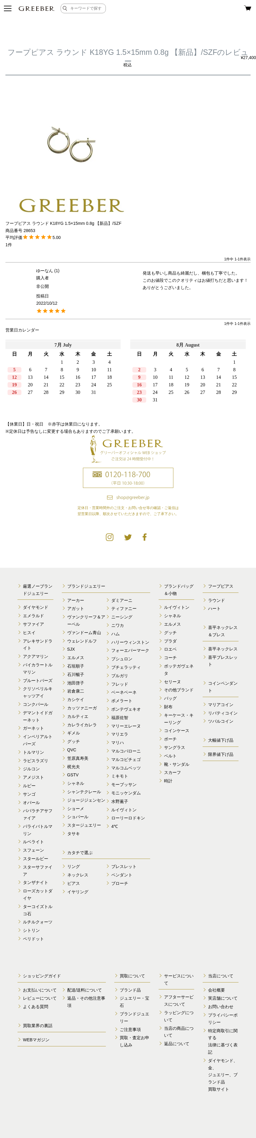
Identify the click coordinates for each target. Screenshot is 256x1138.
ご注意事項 (130, 1029)
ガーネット (33, 728)
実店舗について (223, 998)
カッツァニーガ (82, 708)
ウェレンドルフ (82, 641)
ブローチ (119, 883)
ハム (115, 633)
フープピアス (220, 586)
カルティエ (77, 716)
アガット (75, 608)
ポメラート (121, 700)
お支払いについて (40, 990)
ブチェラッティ (126, 667)
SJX (71, 649)
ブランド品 (130, 990)
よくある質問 (35, 1006)
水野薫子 (119, 801)
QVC (71, 749)
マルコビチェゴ (126, 759)
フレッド (119, 684)
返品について (176, 1043)
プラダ (170, 641)
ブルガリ (119, 675)
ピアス (73, 883)
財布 (168, 706)
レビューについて (40, 998)
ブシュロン (121, 658)
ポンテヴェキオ (126, 709)
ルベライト (33, 841)
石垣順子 (75, 666)
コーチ (170, 657)
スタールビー (35, 858)
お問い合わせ (220, 1006)
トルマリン (33, 752)
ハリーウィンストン (130, 642)
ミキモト (119, 776)
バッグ (170, 698)
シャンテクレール (84, 791)
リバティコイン (223, 713)
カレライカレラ (82, 724)
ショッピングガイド (42, 975)
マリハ (117, 742)
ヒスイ (29, 632)
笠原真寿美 (77, 758)
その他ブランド (179, 689)
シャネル (75, 783)
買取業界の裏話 (37, 1025)
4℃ (114, 826)
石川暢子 (75, 674)
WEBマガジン (36, 1039)
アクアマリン (35, 656)
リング (73, 866)
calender (128, 376)
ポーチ (170, 739)
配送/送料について (84, 990)
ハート (214, 608)
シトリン (31, 930)
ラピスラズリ (35, 760)
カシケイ (75, 699)
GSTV (73, 774)
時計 (168, 780)
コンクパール (35, 704)
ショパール (77, 816)
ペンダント (121, 874)
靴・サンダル (176, 764)
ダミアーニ (121, 600)
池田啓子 (75, 683)
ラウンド (216, 600)
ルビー (29, 785)
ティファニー (124, 608)
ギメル (73, 733)
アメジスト (33, 777)
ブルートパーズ (37, 680)
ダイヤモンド (35, 607)
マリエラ (119, 734)
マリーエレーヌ (126, 726)
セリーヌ (172, 681)
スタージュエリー (84, 825)
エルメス (75, 657)
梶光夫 (73, 766)
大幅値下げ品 (220, 740)
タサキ (73, 833)
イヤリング (77, 891)
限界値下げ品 (220, 754)
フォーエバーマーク (130, 650)
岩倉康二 (75, 691)
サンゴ (29, 794)
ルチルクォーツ (37, 922)
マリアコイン (220, 704)
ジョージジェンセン (86, 800)
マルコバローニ (126, 751)
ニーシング (121, 617)
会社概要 (216, 990)
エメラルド (33, 615)
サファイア (33, 624)
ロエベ (170, 649)
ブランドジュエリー (86, 586)
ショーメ (75, 808)
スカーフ (172, 772)
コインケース (176, 730)
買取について (132, 975)
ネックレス (77, 874)
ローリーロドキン (128, 818)
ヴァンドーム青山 (84, 632)
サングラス (174, 747)
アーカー (75, 600)
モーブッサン (124, 784)
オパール (31, 802)
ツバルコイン (220, 721)
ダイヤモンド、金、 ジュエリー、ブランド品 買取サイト (223, 1075)
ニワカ (117, 625)
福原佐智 (119, 717)
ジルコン (31, 768)
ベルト (170, 755)
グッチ (73, 741)
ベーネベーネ (124, 692)
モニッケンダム (126, 793)
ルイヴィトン (124, 809)
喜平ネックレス (223, 648)
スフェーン (33, 850)
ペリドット (33, 938)
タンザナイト (35, 882)
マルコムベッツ (126, 767)
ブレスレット (124, 866)
